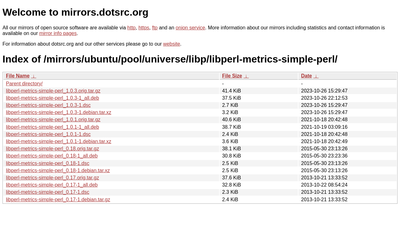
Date (306, 75)
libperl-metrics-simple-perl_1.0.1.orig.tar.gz (53, 119)
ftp (155, 27)
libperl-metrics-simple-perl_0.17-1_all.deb (52, 185)
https (143, 27)
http (131, 27)
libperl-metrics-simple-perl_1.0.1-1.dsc (48, 134)
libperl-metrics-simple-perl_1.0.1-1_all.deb (52, 127)
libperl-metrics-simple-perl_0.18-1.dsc (47, 163)
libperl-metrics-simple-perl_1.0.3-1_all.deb (52, 98)
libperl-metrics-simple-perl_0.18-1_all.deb (52, 155)
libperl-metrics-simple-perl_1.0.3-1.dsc (48, 105)
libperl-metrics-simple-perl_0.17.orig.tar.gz (52, 177)
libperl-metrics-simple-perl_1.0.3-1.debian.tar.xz (58, 112)
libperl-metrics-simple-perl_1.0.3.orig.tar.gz (53, 90)
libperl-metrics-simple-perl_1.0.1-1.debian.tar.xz (58, 141)
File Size (232, 75)
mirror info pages (58, 33)
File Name (18, 75)
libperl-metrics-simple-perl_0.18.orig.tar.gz (52, 148)
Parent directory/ (24, 83)
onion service (190, 27)
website (171, 44)
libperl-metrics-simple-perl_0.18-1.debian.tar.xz (58, 170)
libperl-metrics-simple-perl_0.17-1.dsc (47, 192)
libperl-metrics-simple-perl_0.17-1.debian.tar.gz (58, 199)
